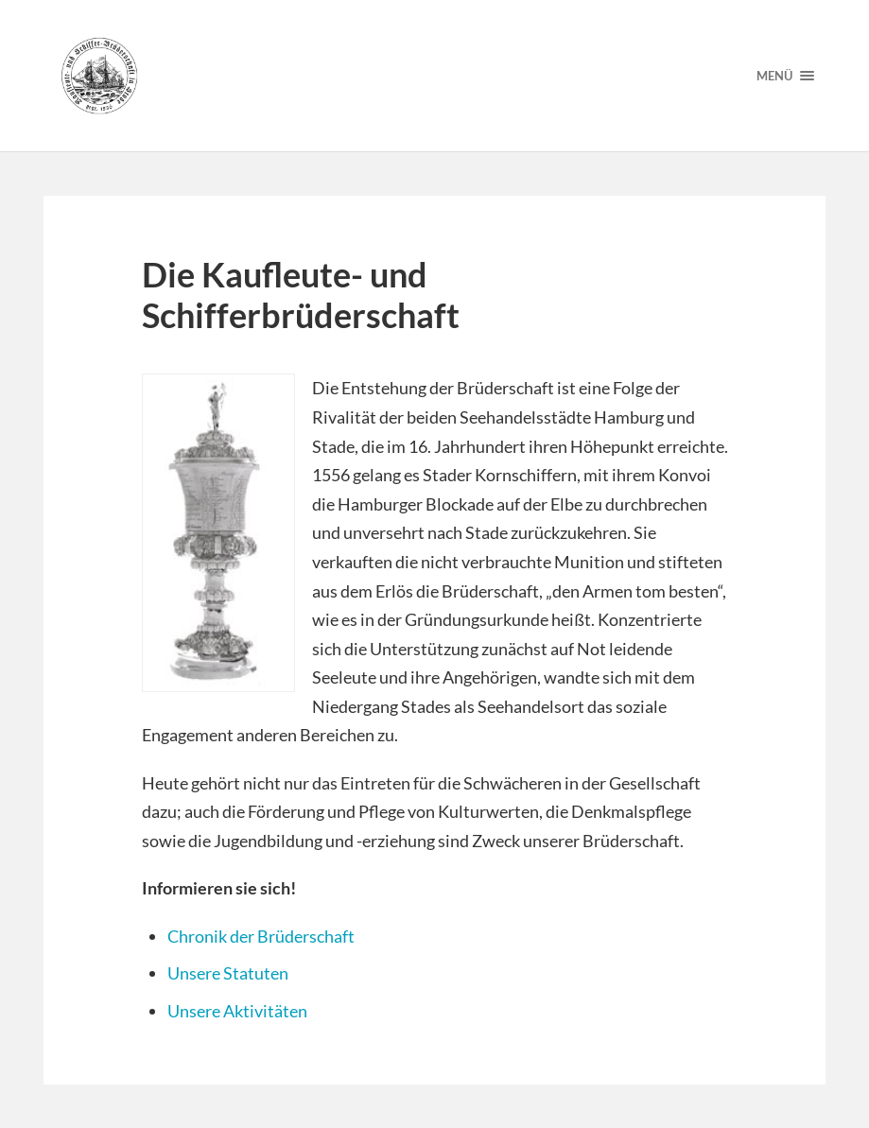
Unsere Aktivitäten (237, 1010)
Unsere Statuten (227, 973)
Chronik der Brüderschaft (261, 936)
